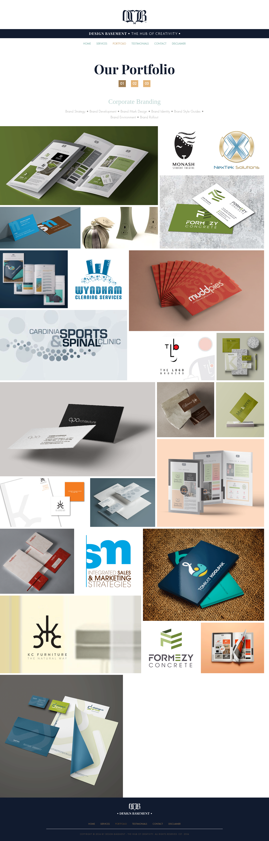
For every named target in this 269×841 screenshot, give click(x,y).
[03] (146, 83)
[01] (122, 83)
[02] (134, 83)
